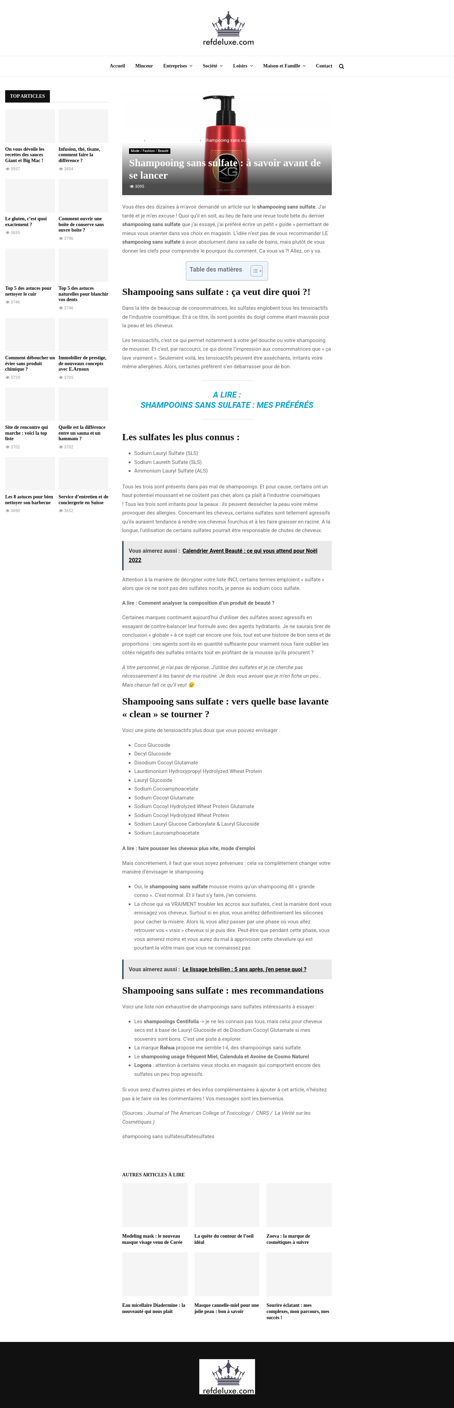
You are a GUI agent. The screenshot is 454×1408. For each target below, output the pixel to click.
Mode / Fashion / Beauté (150, 151)
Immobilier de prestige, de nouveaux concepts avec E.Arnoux (82, 363)
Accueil (117, 65)
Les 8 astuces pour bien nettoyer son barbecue (29, 499)
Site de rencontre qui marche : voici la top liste (26, 433)
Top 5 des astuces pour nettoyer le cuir (28, 291)
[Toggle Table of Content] (253, 271)
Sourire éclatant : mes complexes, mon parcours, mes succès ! (297, 1311)
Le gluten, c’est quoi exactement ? (26, 221)
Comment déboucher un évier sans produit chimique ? (30, 363)
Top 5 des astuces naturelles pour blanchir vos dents (83, 294)
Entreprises (175, 65)
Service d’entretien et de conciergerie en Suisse (83, 499)
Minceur (144, 65)
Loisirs (240, 65)
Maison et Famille (281, 65)
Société (210, 65)
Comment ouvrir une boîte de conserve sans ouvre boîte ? (81, 224)
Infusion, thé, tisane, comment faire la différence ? (79, 155)
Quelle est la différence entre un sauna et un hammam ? (82, 433)
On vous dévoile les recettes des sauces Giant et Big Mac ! (24, 155)
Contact (324, 65)
